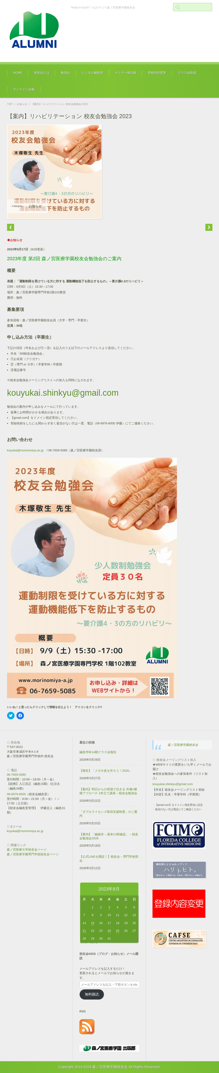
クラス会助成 (187, 72)
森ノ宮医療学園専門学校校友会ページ (33, 854)
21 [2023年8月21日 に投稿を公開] (84, 931)
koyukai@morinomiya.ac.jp (25, 450)
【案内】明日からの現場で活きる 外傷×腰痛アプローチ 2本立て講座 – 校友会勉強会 (108, 791)
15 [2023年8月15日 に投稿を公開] (92, 923)
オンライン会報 (24, 89)
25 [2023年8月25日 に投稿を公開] (117, 931)
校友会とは (41, 72)
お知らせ (22, 104)
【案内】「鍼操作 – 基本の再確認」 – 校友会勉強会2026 (108, 836)
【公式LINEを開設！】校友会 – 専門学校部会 (108, 858)
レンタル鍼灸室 (92, 72)
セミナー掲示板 (125, 72)
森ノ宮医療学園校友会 (183, 745)
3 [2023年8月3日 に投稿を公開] (109, 907)
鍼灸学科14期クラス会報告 (97, 752)
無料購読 (92, 994)
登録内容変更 (157, 72)
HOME (17, 72)
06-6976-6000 (16, 794)
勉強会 (65, 72)
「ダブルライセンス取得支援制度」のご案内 (108, 813)
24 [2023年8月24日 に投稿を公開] (109, 931)
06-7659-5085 (16, 774)
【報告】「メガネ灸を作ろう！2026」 (105, 770)
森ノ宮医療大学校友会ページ (27, 849)
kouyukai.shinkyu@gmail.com (63, 393)
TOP (9, 104)
